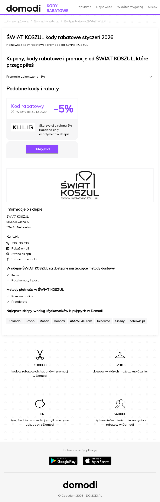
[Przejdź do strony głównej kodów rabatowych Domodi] (57, 8)
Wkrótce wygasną (130, 7)
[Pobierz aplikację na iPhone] (97, 464)
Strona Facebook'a (25, 259)
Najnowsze (104, 7)
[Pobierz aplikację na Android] (63, 464)
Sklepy (152, 7)
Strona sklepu (21, 254)
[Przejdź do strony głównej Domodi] (23, 8)
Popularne (84, 7)
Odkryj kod (42, 149)
